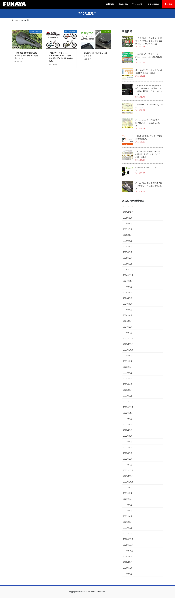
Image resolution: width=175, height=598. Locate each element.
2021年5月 (127, 510)
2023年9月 (127, 355)
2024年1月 (127, 332)
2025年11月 (128, 206)
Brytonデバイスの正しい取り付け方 (95, 54)
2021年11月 (128, 476)
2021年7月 (127, 499)
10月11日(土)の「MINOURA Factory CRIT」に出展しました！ (147, 122)
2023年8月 (127, 361)
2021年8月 (127, 493)
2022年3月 (127, 453)
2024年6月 (127, 303)
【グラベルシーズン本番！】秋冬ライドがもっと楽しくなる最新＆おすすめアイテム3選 (148, 41)
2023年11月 (128, 344)
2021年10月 (128, 481)
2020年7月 (127, 567)
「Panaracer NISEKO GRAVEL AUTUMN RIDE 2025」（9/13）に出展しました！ (149, 154)
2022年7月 (127, 430)
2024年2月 (127, 326)
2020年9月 (127, 556)
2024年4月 (127, 315)
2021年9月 (127, 487)
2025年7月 (127, 229)
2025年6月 (127, 235)
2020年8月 (127, 562)
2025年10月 (128, 212)
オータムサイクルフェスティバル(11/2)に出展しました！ (148, 71)
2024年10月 (128, 281)
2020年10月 (128, 550)
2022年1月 (127, 464)
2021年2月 (127, 527)
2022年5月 (127, 441)
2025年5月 (127, 240)
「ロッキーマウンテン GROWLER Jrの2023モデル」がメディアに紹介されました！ (61, 56)
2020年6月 (127, 573)
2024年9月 (127, 286)
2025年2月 (127, 257)
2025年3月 (127, 252)
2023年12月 (128, 338)
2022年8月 (127, 424)
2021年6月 (127, 504)
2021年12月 (128, 470)
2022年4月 (127, 447)
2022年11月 (128, 407)
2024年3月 (127, 321)
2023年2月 (127, 395)
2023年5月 (127, 378)
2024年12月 (128, 269)
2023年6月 (127, 372)
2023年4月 (127, 384)
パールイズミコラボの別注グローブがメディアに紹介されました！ (148, 185)
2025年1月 (127, 263)
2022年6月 (127, 435)
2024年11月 (128, 275)
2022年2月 (127, 458)
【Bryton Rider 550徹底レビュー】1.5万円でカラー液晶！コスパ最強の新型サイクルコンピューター (149, 89)
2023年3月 (127, 390)
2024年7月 (127, 298)
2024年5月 (127, 309)
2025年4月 (127, 246)
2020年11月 (128, 544)
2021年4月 (127, 516)
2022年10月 (128, 412)
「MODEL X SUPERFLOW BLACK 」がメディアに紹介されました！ (26, 55)
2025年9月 (127, 217)
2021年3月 (127, 522)
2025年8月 (127, 223)
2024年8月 (127, 292)
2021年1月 (127, 533)
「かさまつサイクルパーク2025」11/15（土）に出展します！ (148, 57)
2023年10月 (128, 349)
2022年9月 (127, 418)
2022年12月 (128, 401)
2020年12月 (128, 539)
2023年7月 (127, 367)
